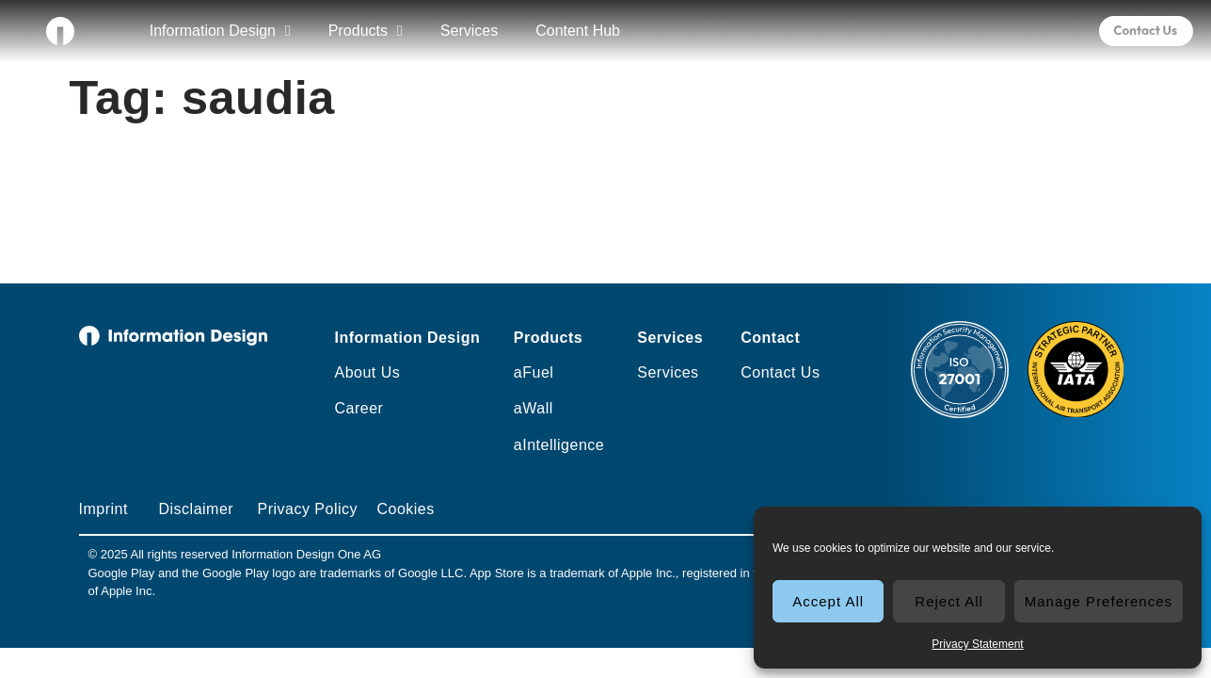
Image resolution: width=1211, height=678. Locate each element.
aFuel (534, 372)
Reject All (949, 601)
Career (358, 408)
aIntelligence (559, 445)
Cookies (405, 509)
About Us (367, 372)
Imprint (103, 509)
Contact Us (780, 372)
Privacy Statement (977, 644)
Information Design (220, 31)
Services (469, 31)
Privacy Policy (307, 509)
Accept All (828, 601)
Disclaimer (195, 509)
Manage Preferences (1098, 601)
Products (365, 31)
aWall (533, 408)
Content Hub (577, 31)
